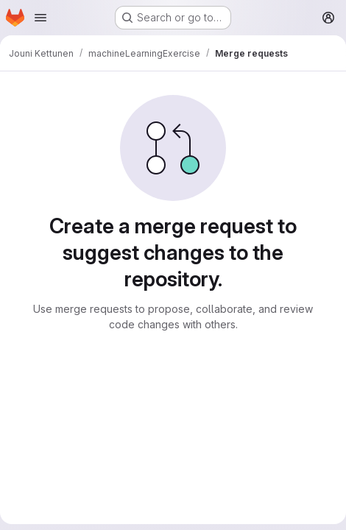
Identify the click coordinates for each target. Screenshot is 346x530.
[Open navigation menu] (40, 17)
